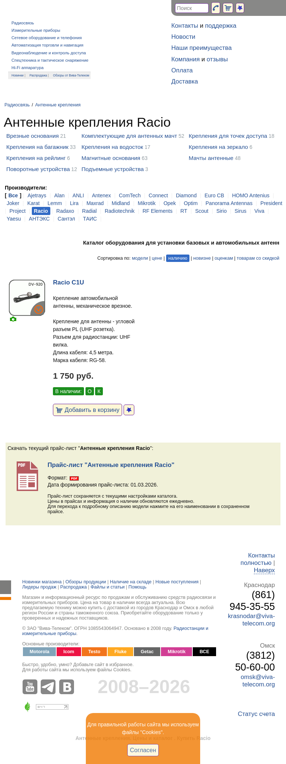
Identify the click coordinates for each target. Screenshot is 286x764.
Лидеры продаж (39, 587)
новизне (202, 258)
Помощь (137, 587)
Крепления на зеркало (218, 147)
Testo (94, 651)
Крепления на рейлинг (35, 158)
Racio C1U (68, 282)
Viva (259, 211)
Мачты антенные (211, 158)
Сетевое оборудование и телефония (46, 37)
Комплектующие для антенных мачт (129, 136)
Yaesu (14, 219)
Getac (147, 651)
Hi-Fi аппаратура (27, 67)
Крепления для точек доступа (228, 136)
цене (157, 258)
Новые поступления (177, 581)
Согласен (143, 750)
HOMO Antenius (250, 195)
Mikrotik (146, 203)
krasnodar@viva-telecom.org (251, 620)
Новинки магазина (41, 581)
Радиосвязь (22, 23)
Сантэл (66, 219)
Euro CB (214, 195)
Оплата (182, 70)
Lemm (55, 203)
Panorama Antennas (229, 203)
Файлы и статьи (108, 587)
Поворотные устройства (38, 169)
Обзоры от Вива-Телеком (71, 75)
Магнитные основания (110, 158)
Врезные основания (32, 136)
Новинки (17, 75)
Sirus (240, 211)
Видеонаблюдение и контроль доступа (48, 53)
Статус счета (256, 713)
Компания (185, 59)
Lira (74, 203)
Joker (13, 203)
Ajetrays (36, 195)
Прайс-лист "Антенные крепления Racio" (110, 464)
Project (18, 211)
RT (184, 211)
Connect (158, 195)
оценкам (224, 258)
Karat (33, 203)
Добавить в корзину (87, 409)
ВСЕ (204, 651)
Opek (170, 203)
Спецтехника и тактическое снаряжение (49, 60)
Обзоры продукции (85, 581)
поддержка (220, 25)
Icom (68, 651)
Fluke (120, 651)
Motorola (39, 651)
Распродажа (38, 75)
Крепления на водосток (112, 147)
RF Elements (157, 211)
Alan (59, 195)
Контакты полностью (257, 559)
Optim (191, 203)
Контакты (184, 25)
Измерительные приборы (35, 30)
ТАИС (90, 219)
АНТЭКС (39, 219)
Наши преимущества (201, 47)
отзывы (217, 59)
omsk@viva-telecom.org (257, 680)
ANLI (78, 195)
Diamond (186, 195)
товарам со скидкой (258, 258)
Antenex (101, 195)
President (271, 203)
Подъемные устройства (112, 169)
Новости (183, 36)
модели (140, 258)
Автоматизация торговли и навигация (47, 45)
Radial (89, 211)
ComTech (130, 195)
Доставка (184, 81)
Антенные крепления (58, 105)
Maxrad (95, 203)
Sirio (221, 211)
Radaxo (65, 211)
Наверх (264, 570)
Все (13, 195)
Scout (201, 211)
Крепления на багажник (37, 147)
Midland (121, 203)
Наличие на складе (131, 581)
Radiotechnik (120, 211)
